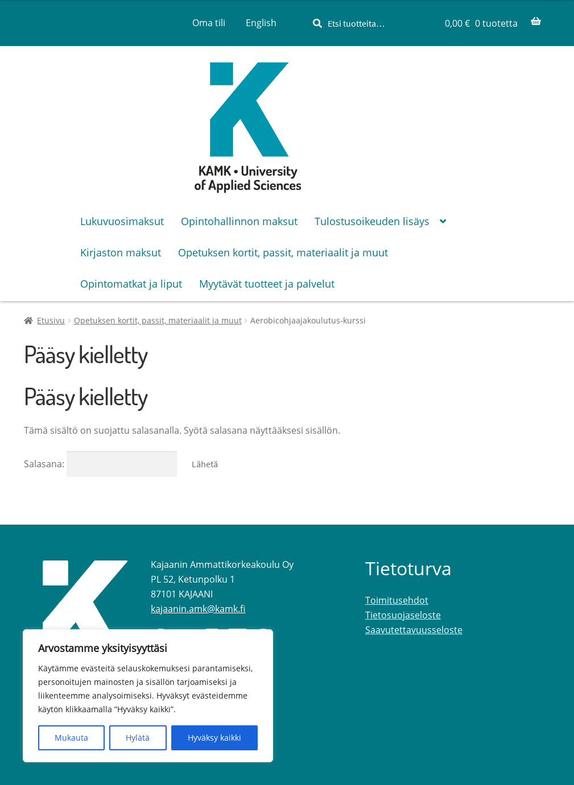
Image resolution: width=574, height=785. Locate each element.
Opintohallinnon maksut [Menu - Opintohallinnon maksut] (239, 221)
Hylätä (138, 737)
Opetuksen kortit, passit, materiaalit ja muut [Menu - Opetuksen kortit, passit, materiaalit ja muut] (283, 252)
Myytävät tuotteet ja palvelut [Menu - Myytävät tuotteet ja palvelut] (267, 283)
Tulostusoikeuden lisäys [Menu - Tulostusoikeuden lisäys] (372, 221)
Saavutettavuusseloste (413, 630)
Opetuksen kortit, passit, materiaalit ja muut (158, 320)
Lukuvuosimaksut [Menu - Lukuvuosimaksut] (122, 221)
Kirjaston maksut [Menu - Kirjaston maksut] (120, 252)
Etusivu (51, 320)
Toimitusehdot (396, 600)
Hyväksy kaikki (214, 737)
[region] (148, 695)
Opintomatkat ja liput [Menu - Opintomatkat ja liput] (131, 283)
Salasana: (100, 464)
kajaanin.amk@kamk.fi (198, 609)
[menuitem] (261, 23)
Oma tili (208, 22)
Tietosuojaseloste (403, 615)
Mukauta (71, 737)
